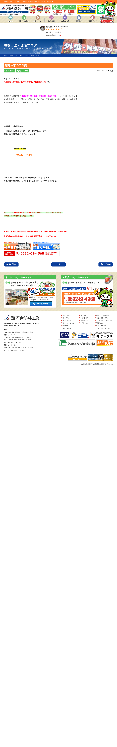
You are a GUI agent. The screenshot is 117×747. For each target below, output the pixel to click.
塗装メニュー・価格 (102, 315)
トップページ (66, 315)
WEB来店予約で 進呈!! (86, 9)
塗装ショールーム (68, 323)
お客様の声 (65, 21)
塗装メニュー (38, 21)
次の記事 (12, 264)
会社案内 (79, 21)
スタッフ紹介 (66, 328)
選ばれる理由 (24, 21)
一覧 (58, 264)
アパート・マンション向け (104, 320)
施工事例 (51, 21)
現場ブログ (93, 21)
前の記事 (105, 264)
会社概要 (65, 325)
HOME (10, 21)
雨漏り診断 (99, 323)
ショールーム (9, 71)
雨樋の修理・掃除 (102, 318)
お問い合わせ (85, 323)
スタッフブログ (22, 71)
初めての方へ (66, 318)
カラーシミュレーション (104, 328)
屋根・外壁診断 (101, 325)
